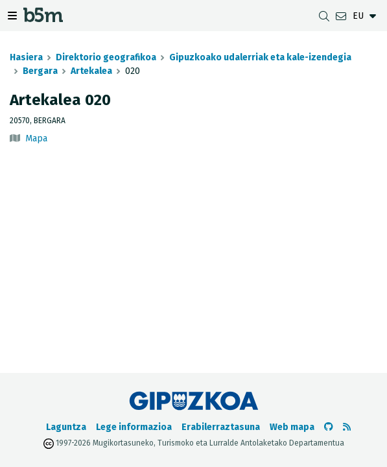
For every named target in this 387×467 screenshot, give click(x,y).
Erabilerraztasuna (221, 427)
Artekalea (91, 71)
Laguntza (66, 427)
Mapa (36, 138)
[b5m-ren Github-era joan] (328, 427)
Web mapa (292, 427)
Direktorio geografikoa (106, 57)
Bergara (40, 71)
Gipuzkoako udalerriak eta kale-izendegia (260, 57)
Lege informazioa (134, 427)
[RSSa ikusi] (347, 427)
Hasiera (26, 57)
